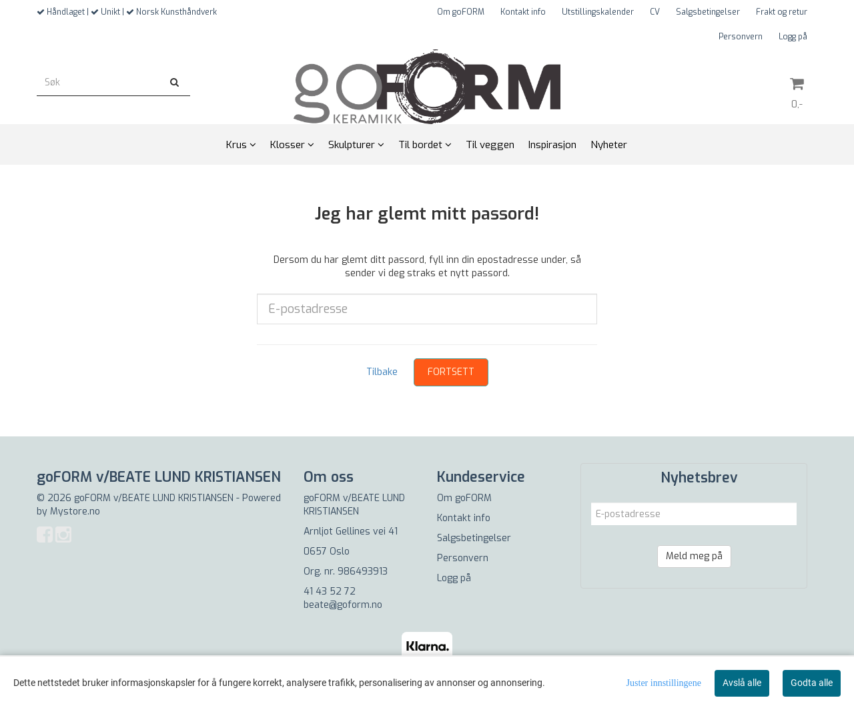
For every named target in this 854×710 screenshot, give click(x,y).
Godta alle (812, 682)
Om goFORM (460, 12)
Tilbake (382, 372)
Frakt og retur (781, 12)
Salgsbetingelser (708, 12)
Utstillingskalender (598, 12)
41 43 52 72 (330, 591)
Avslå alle (742, 682)
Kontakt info (523, 12)
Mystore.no (75, 511)
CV (655, 12)
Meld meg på (694, 556)
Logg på (793, 36)
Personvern (741, 36)
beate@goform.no (343, 605)
